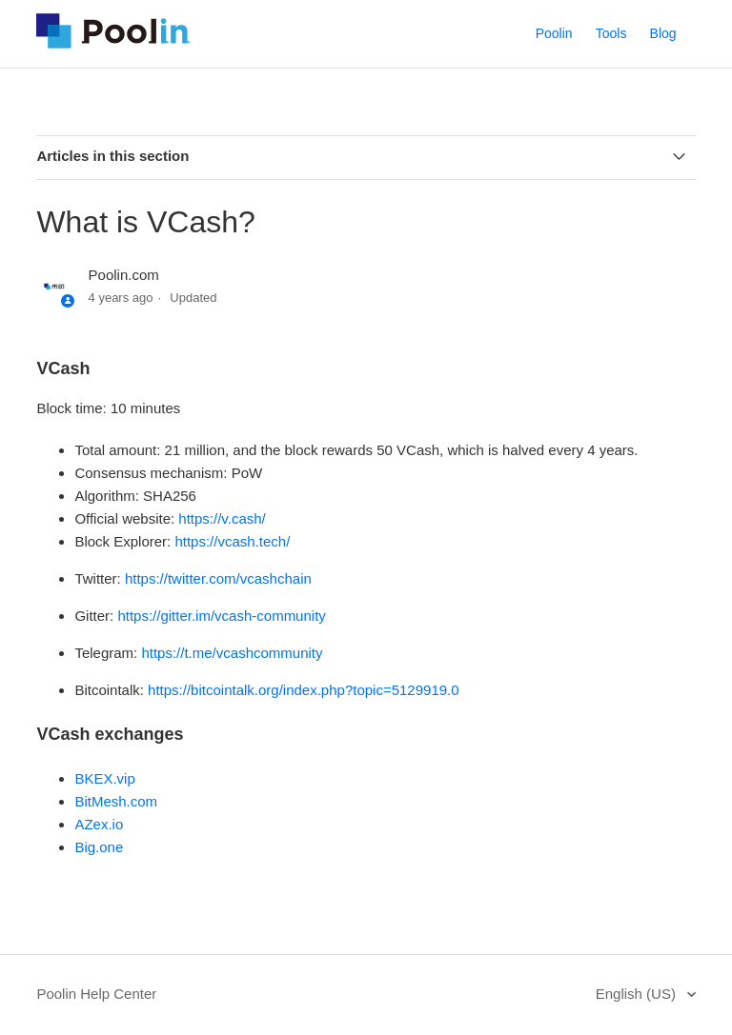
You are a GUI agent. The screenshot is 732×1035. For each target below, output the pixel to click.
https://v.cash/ (221, 518)
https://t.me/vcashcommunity (231, 653)
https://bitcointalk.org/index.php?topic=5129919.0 (303, 690)
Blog (663, 33)
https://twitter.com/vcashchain (218, 578)
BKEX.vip (104, 778)
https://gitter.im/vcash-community (221, 615)
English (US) (638, 993)
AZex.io (98, 824)
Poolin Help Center (96, 993)
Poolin (554, 33)
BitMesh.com (115, 801)
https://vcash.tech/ (232, 541)
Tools (611, 33)
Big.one (98, 847)
